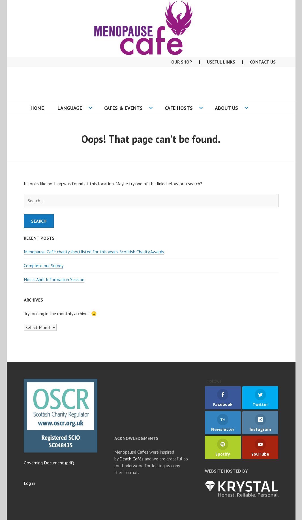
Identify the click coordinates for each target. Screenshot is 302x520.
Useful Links (221, 62)
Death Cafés (131, 459)
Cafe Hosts (179, 108)
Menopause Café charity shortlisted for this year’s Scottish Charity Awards (94, 251)
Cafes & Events (123, 108)
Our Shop (181, 62)
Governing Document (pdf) (49, 463)
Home (37, 108)
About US (226, 108)
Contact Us (263, 62)
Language (69, 108)
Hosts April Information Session (54, 279)
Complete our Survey (43, 265)
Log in (29, 483)
